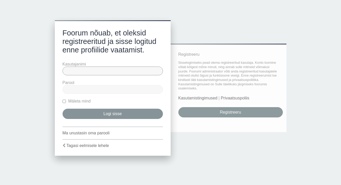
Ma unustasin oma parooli (86, 133)
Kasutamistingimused (197, 98)
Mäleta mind (77, 101)
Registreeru (230, 112)
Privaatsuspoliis (235, 98)
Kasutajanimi (74, 64)
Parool (68, 82)
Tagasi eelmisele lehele (87, 145)
